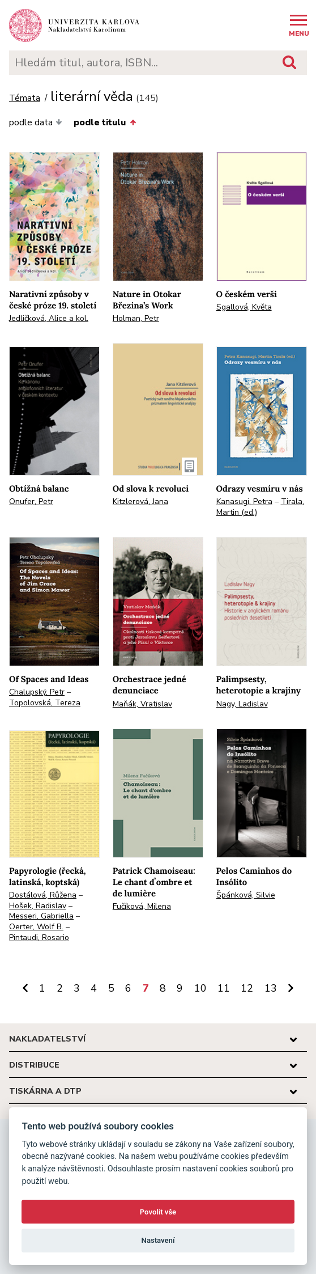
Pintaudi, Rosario (39, 937)
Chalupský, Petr (37, 692)
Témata (24, 98)
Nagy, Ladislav (242, 704)
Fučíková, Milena (142, 906)
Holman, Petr (136, 318)
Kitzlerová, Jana (140, 501)
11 (223, 988)
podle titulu (104, 122)
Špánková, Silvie (245, 895)
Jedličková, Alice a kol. (48, 318)
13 (270, 988)
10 (200, 988)
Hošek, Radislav (37, 905)
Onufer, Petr (31, 501)
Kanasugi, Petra (244, 501)
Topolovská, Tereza (44, 702)
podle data (35, 122)
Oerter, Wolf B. (36, 926)
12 (247, 988)
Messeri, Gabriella (41, 916)
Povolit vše (158, 1212)
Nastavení (158, 1240)
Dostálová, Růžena (42, 895)
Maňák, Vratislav (142, 704)
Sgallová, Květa (244, 307)
